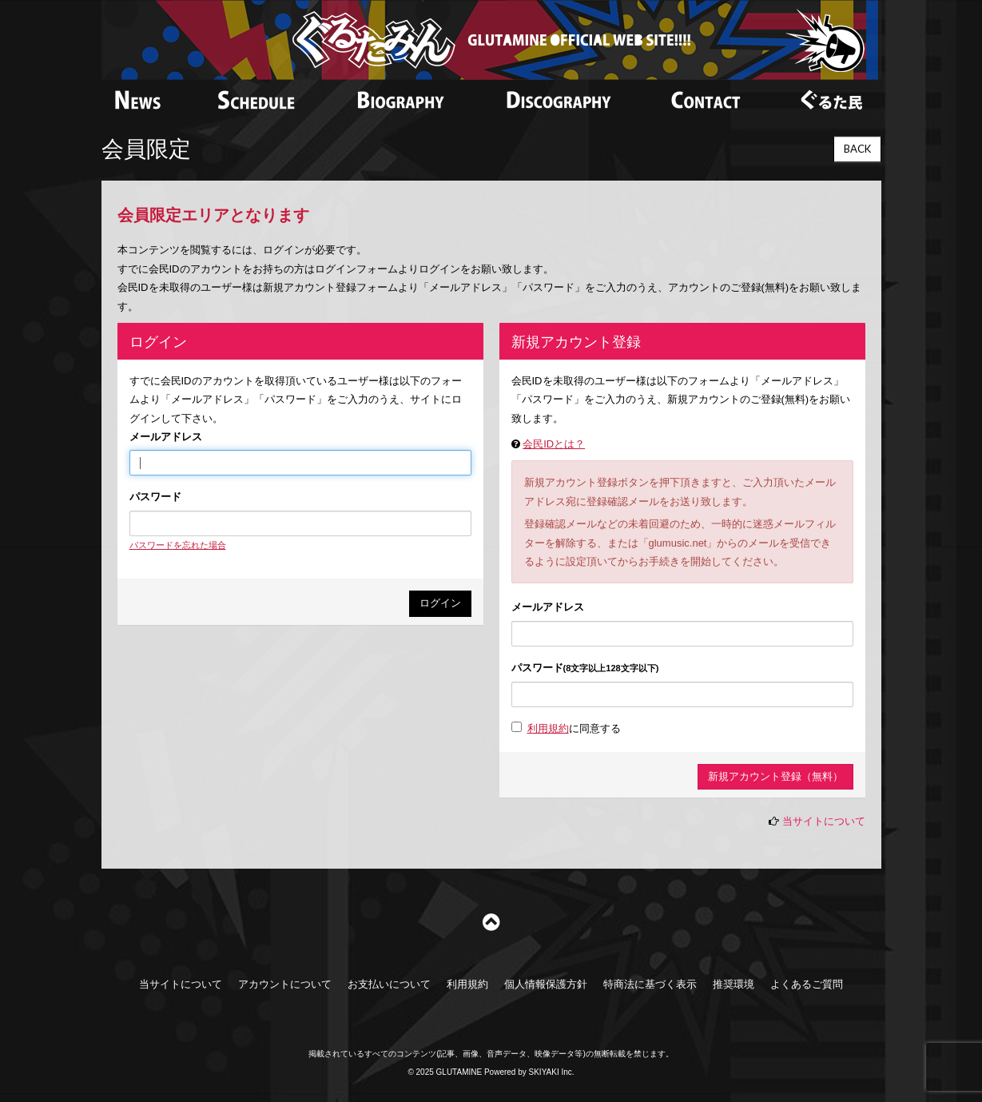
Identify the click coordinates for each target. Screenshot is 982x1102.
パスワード (155, 497)
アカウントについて (285, 984)
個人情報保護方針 (545, 984)
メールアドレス (165, 437)
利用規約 (548, 728)
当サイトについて (823, 821)
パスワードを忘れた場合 (177, 545)
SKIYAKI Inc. (551, 1072)
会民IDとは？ (554, 444)
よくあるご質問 (806, 984)
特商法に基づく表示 (650, 984)
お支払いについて (389, 984)
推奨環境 (733, 984)
